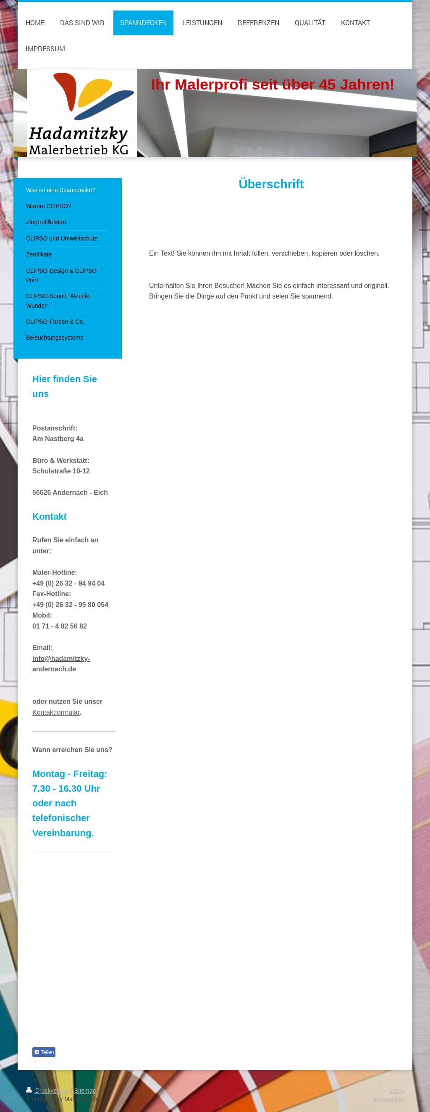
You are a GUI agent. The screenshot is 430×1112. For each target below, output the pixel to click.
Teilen (44, 1052)
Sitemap (85, 1090)
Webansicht (388, 1099)
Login (397, 1090)
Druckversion (48, 1090)
